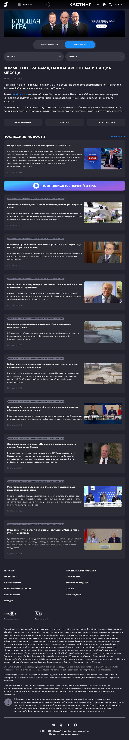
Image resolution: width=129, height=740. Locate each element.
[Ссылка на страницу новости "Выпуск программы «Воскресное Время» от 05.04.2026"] (64, 159)
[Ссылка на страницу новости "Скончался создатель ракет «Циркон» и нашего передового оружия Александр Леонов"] (64, 453)
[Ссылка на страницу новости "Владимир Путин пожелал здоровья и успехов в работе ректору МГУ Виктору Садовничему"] (64, 252)
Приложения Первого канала (17, 589)
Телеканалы (9, 694)
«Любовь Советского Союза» (36, 656)
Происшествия (106, 122)
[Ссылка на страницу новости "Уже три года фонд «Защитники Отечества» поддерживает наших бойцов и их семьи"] (64, 496)
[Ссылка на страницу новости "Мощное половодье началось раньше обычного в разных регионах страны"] (64, 332)
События (70, 589)
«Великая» (108, 656)
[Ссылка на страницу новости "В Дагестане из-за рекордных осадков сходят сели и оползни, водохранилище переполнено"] (64, 373)
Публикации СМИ (74, 595)
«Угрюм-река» (75, 656)
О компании (9, 571)
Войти (118, 4)
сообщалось (19, 94)
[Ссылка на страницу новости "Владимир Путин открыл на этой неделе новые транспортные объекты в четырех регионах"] (64, 413)
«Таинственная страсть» (29, 659)
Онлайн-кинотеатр (12, 583)
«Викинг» (87, 656)
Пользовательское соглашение (81, 571)
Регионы (64, 122)
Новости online (22, 122)
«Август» (18, 656)
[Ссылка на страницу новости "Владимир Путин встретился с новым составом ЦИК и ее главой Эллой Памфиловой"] (64, 539)
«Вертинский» (10, 659)
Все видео (8, 601)
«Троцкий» (97, 656)
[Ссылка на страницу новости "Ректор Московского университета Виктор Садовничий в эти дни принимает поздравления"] (64, 292)
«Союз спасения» (59, 656)
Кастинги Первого (12, 595)
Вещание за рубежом (43, 615)
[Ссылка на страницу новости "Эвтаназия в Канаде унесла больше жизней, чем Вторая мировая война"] (64, 212)
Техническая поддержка (77, 583)
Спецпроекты (10, 577)
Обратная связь (73, 577)
